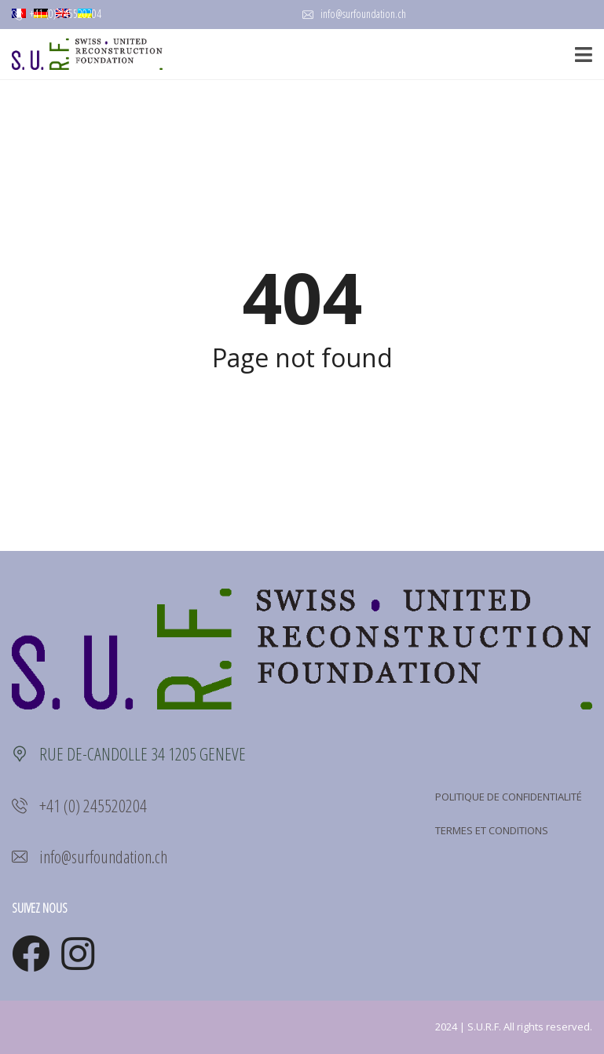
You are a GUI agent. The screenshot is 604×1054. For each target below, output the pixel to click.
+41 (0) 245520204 (56, 13)
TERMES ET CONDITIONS (491, 830)
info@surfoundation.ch (354, 13)
